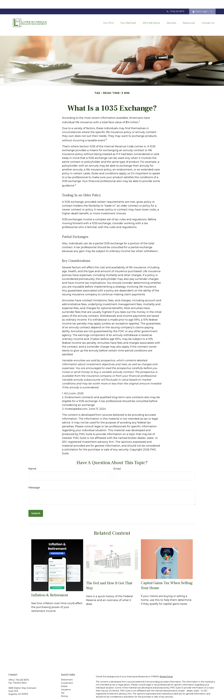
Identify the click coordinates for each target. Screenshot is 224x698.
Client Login (200, 3)
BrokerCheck (166, 663)
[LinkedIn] (15, 691)
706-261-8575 (22, 667)
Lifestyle (65, 686)
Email (117, 455)
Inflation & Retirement (49, 582)
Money (64, 683)
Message (34, 474)
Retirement (67, 667)
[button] (108, 14)
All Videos (66, 693)
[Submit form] (35, 500)
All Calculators (68, 696)
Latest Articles (68, 690)
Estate (64, 673)
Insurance (66, 676)
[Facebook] (10, 691)
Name (32, 455)
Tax (62, 680)
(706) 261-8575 (175, 3)
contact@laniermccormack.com (24, 686)
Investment (67, 670)
